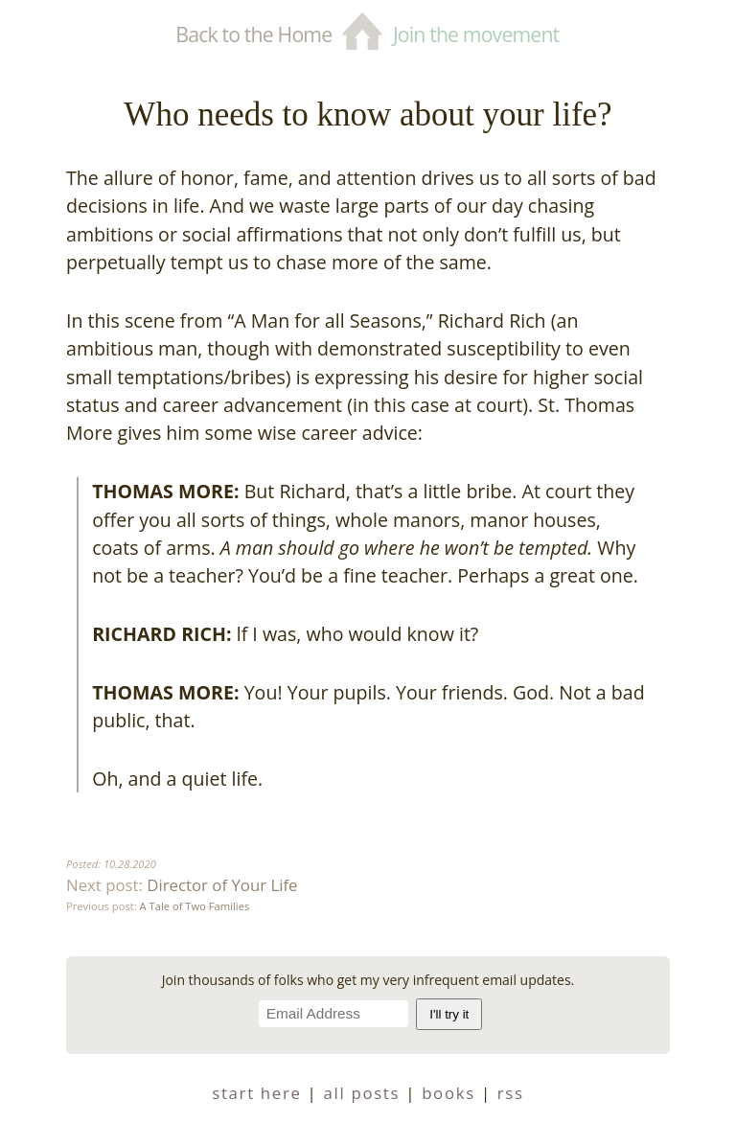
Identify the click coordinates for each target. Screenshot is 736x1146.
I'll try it (449, 1014)
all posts (362, 1093)
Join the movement (476, 34)
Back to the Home (253, 34)
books (448, 1093)
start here (256, 1093)
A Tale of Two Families (195, 906)
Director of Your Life (222, 885)
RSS (510, 1093)
